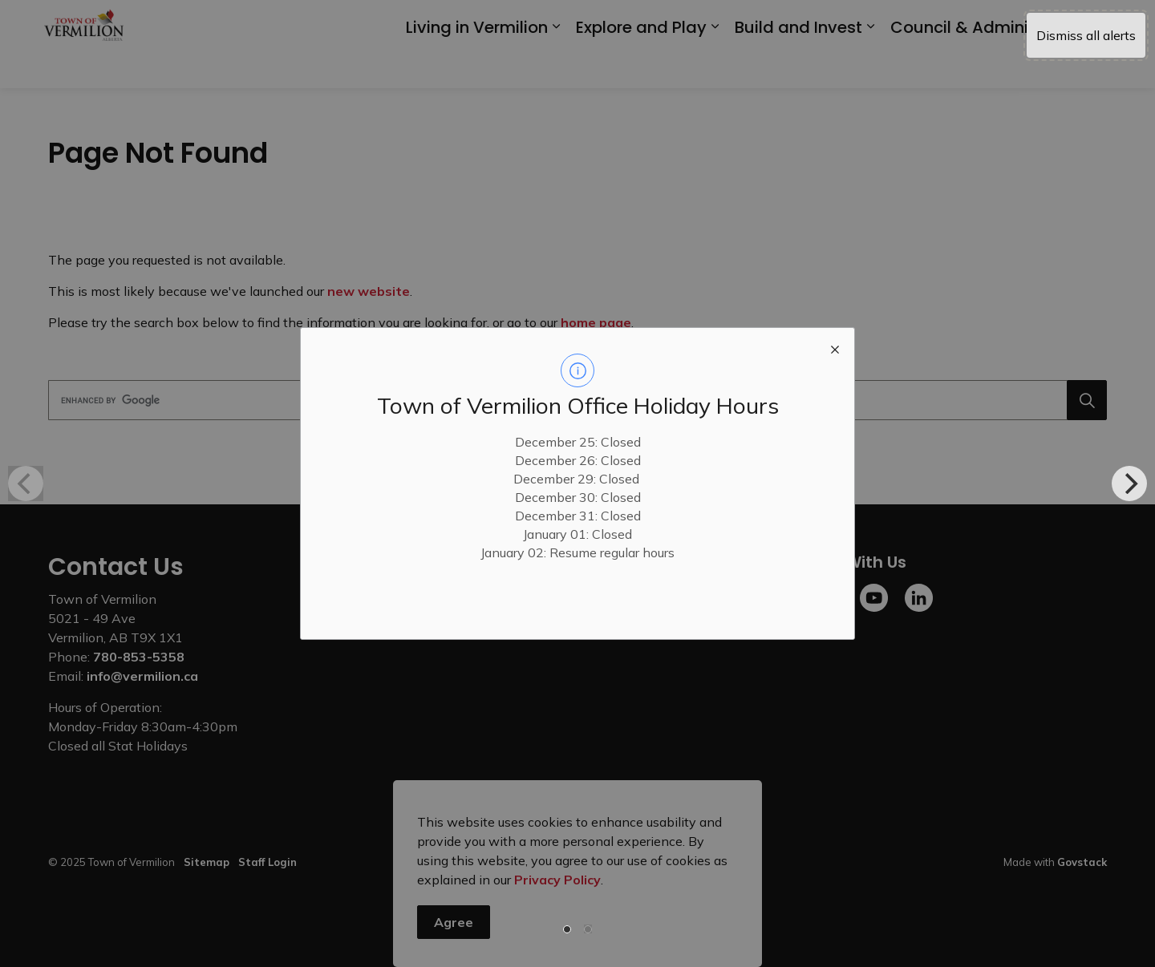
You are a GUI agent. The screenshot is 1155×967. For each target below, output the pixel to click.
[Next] (1129, 483)
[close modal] (835, 347)
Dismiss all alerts (1086, 35)
